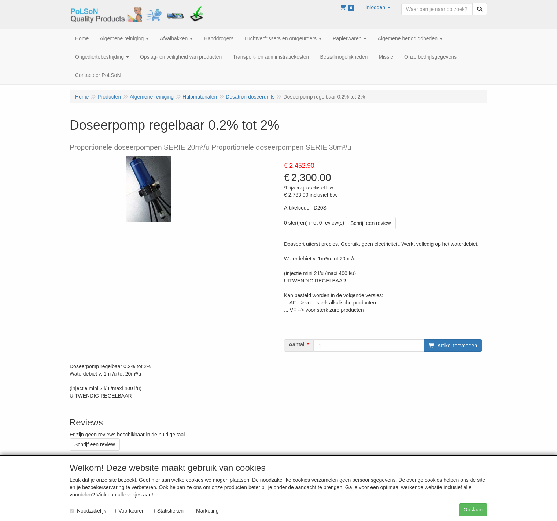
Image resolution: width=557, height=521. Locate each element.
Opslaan (473, 510)
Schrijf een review (370, 223)
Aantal (297, 344)
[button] (378, 7)
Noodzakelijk (88, 511)
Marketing (203, 511)
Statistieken (167, 511)
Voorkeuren (128, 511)
